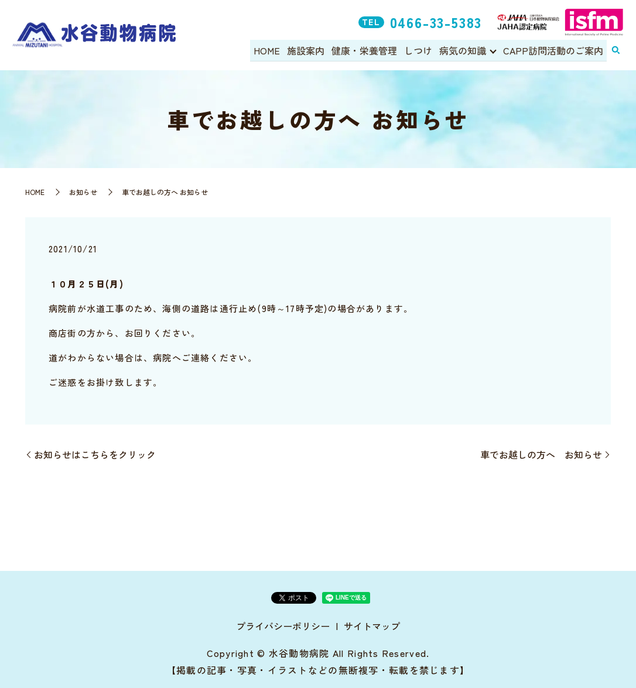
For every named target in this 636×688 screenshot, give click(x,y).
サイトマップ (372, 626)
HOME (273, 50)
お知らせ (83, 192)
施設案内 (311, 50)
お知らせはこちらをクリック (95, 454)
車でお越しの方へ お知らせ (541, 454)
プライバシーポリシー (283, 626)
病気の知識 (463, 50)
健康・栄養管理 (368, 50)
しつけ (420, 50)
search (615, 51)
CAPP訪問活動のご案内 (554, 50)
